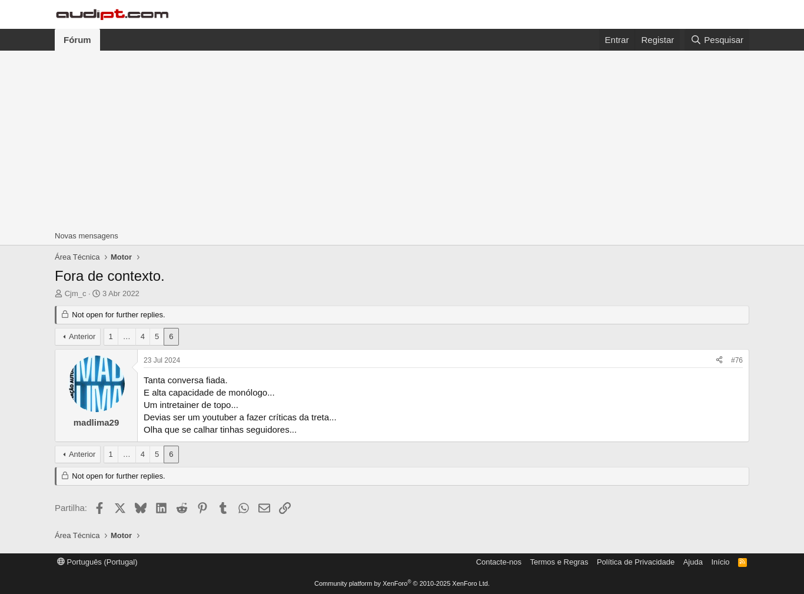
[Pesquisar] (717, 40)
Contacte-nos (498, 562)
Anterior (82, 336)
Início (720, 562)
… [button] (127, 336)
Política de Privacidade (636, 562)
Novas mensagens (86, 235)
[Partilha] (719, 360)
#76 (737, 360)
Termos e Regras (559, 562)
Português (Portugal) (97, 562)
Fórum (77, 40)
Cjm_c (76, 293)
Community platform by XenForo (402, 583)
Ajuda (693, 562)
